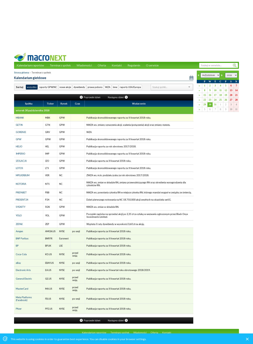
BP (17, 245)
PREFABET (21, 192)
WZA (107, 87)
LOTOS (19, 168)
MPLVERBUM (23, 175)
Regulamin (134, 65)
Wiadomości (84, 65)
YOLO (19, 215)
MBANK (20, 117)
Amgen (19, 231)
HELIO (19, 146)
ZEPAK (19, 224)
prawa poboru (95, 87)
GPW (18, 139)
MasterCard (22, 288)
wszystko (32, 87)
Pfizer (19, 308)
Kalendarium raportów (30, 65)
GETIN (19, 124)
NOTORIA (21, 183)
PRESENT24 (22, 199)
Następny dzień (118, 97)
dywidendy (79, 87)
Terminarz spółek (60, 65)
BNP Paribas (22, 238)
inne (115, 87)
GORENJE (21, 132)
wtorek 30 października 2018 (32, 110)
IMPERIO (20, 153)
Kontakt (117, 65)
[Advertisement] (126, 28)
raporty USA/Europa (130, 87)
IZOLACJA (21, 160)
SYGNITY (20, 206)
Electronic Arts (23, 270)
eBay (18, 262)
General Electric (24, 278)
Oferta (102, 65)
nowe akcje (65, 87)
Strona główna (21, 72)
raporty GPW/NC (48, 87)
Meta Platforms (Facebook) (24, 299)
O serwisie (152, 65)
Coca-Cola (21, 254)
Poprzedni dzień (90, 97)
